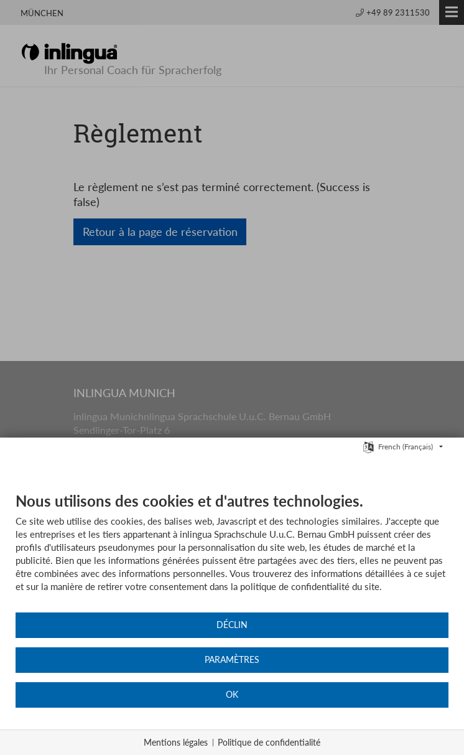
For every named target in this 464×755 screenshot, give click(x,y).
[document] (232, 551)
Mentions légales (176, 742)
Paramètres (232, 660)
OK (232, 695)
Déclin (232, 625)
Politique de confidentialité (269, 742)
